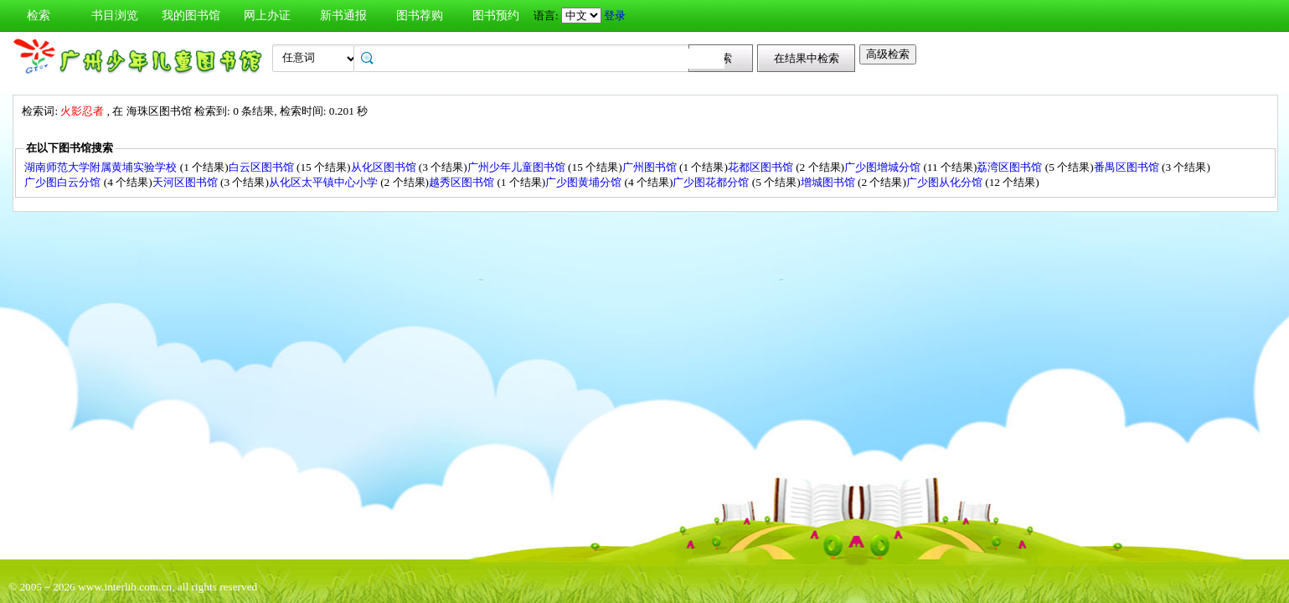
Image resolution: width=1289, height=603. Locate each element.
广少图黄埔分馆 (584, 182)
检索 (38, 15)
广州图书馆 (650, 167)
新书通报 (343, 15)
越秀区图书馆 (463, 182)
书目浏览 (114, 15)
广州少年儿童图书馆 (517, 167)
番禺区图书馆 (1128, 167)
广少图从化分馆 (945, 182)
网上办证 (267, 15)
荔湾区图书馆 (1010, 167)
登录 (615, 15)
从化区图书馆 (385, 167)
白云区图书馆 (262, 167)
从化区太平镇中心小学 (324, 182)
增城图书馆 (829, 182)
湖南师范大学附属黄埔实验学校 (101, 167)
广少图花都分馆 (712, 182)
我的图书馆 (191, 15)
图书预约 (495, 15)
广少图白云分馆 (63, 182)
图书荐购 (419, 15)
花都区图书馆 (762, 167)
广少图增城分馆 (883, 167)
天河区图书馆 (186, 182)
